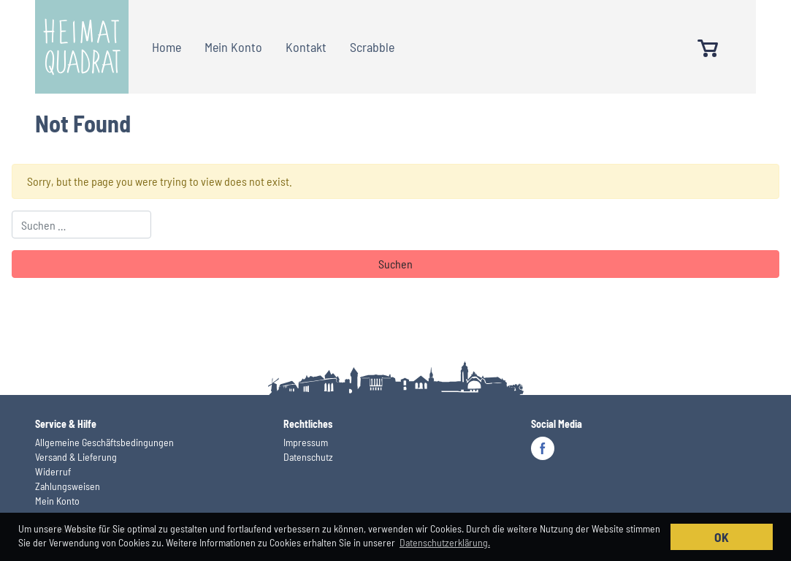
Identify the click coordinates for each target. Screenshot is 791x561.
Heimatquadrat (82, 47)
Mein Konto (233, 47)
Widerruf (53, 471)
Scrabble (372, 47)
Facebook (542, 448)
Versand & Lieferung (76, 457)
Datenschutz (308, 457)
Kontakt (306, 47)
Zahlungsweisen (67, 486)
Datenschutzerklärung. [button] (445, 542)
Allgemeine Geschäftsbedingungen (104, 442)
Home (166, 47)
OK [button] (721, 537)
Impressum (305, 442)
